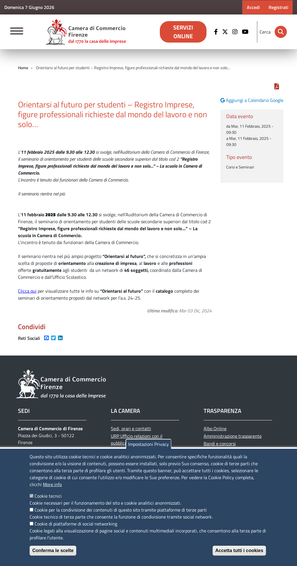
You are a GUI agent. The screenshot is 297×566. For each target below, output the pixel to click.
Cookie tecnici (48, 495)
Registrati (278, 7)
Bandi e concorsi (220, 443)
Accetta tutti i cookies (239, 550)
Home (23, 68)
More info (52, 484)
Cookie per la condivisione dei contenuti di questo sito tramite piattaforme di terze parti (121, 509)
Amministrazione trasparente (233, 436)
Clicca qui (27, 290)
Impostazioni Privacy (148, 444)
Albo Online (215, 428)
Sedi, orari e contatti (131, 428)
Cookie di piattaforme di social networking (76, 523)
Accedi (253, 7)
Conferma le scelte (52, 550)
